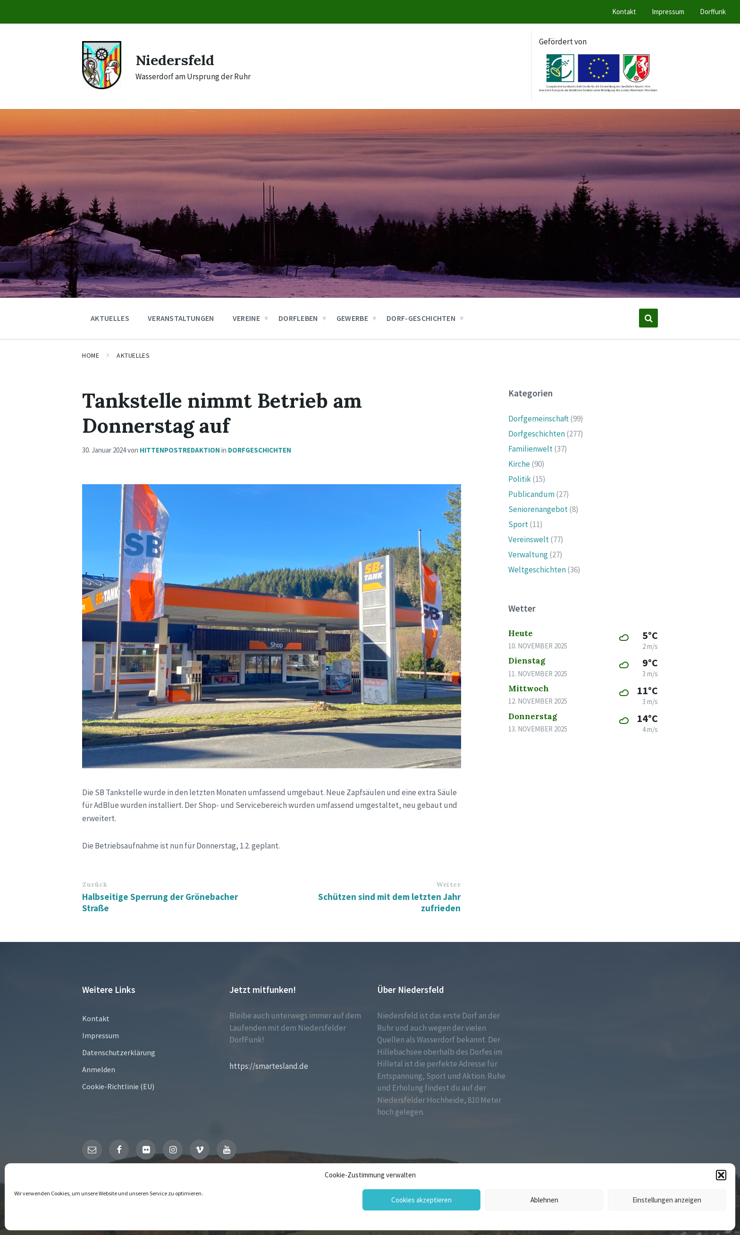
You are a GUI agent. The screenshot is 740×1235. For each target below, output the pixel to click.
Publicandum (531, 494)
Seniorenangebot (538, 509)
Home (90, 355)
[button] (721, 1175)
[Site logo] (101, 86)
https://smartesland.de (268, 1066)
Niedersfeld (175, 60)
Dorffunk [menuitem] (713, 11)
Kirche (519, 464)
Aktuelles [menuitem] (110, 318)
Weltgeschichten (537, 569)
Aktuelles (133, 355)
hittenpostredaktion (180, 449)
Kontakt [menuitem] (624, 11)
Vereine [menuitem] (246, 318)
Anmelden (98, 1069)
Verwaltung (528, 554)
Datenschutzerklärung (118, 1052)
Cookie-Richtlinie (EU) (118, 1086)
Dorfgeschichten (259, 449)
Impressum (100, 1035)
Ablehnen (544, 1199)
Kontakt (95, 1018)
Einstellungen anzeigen (666, 1199)
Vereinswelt (528, 539)
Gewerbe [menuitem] (352, 318)
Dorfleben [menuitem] (298, 318)
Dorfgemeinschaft (538, 418)
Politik (519, 479)
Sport (518, 524)
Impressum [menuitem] (668, 11)
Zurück (94, 884)
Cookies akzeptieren (421, 1199)
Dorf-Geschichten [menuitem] (421, 318)
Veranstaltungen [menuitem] (181, 318)
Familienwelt (530, 449)
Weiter (448, 884)
